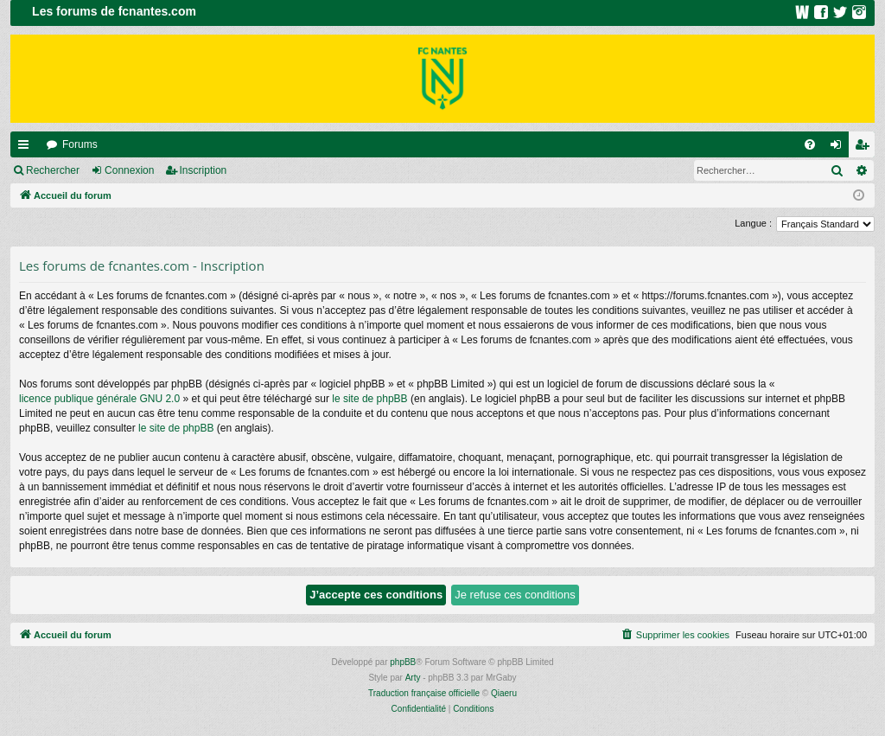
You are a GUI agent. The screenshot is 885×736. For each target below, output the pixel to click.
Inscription (203, 170)
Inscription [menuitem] (865, 147)
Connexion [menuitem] (840, 147)
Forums (80, 144)
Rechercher (53, 170)
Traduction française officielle (424, 693)
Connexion (129, 170)
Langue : (753, 223)
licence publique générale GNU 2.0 (99, 399)
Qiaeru (504, 693)
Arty (413, 677)
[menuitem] (810, 144)
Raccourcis (26, 147)
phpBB (403, 662)
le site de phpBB (369, 399)
